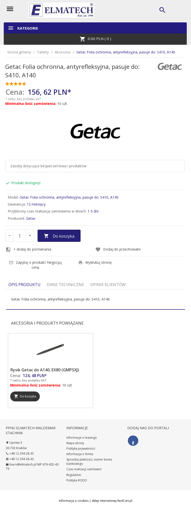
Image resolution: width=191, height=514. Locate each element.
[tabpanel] (95, 299)
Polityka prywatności (80, 448)
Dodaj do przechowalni (118, 249)
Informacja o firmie (79, 454)
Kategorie (23, 28)
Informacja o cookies (74, 501)
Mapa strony (75, 443)
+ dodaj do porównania (28, 249)
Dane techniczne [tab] (65, 284)
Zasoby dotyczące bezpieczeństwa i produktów (48, 166)
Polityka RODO (76, 480)
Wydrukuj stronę (95, 262)
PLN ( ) (95, 39)
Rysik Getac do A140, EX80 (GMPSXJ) (44, 370)
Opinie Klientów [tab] (108, 284)
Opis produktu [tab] (24, 284)
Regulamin (73, 475)
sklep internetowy (104, 501)
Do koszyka (59, 236)
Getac (31, 218)
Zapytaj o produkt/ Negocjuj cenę (35, 265)
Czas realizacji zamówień (83, 469)
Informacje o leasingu (81, 437)
